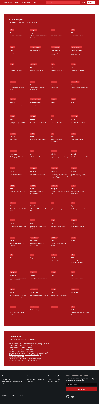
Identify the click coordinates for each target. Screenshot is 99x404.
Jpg (32, 151)
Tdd (73, 255)
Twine (12, 289)
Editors (53, 99)
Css (12, 64)
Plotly (12, 220)
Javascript (13, 151)
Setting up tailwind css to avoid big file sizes (24, 360)
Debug (13, 82)
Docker (13, 99)
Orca (73, 185)
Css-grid (33, 64)
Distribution (75, 82)
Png (32, 220)
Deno (32, 82)
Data (73, 64)
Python (74, 220)
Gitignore (74, 116)
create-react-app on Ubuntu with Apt (22, 347)
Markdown (54, 168)
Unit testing (34, 307)
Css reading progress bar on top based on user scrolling (28, 353)
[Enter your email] (81, 384)
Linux (12, 168)
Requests (54, 237)
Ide (52, 133)
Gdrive (33, 116)
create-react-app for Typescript (20, 345)
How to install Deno (16, 357)
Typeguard (34, 289)
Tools (53, 272)
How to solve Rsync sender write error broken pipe (26, 359)
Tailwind (54, 255)
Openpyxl (54, 185)
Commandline (55, 47)
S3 (11, 255)
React (12, 237)
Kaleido (54, 151)
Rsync (73, 237)
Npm (12, 185)
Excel (73, 99)
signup (90, 2)
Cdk (73, 30)
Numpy (33, 185)
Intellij (73, 133)
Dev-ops (54, 82)
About (35, 2)
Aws (53, 30)
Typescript (75, 289)
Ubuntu (13, 307)
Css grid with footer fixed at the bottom (23, 351)
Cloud (12, 47)
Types (53, 289)
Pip (73, 203)
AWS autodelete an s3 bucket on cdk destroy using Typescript (30, 344)
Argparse (33, 30)
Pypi (53, 220)
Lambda (74, 151)
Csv (53, 64)
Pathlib (33, 203)
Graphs (13, 133)
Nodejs (74, 168)
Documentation (35, 99)
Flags (12, 116)
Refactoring (34, 237)
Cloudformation (35, 47)
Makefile (33, 168)
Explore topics (26, 2)
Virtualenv (54, 307)
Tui (73, 272)
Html (32, 133)
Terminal (13, 272)
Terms (57, 381)
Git (52, 116)
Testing (33, 272)
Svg (32, 255)
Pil (52, 203)
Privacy (57, 379)
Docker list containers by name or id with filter (25, 355)
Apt (12, 30)
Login (83, 2)
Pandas (13, 203)
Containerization (76, 47)
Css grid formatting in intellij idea (21, 349)
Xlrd (73, 307)
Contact (50, 381)
